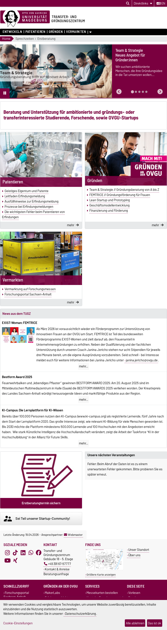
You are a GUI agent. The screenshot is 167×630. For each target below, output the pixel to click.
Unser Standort (138, 549)
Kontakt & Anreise (57, 569)
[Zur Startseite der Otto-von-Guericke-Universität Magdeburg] (25, 19)
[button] (118, 91)
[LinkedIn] (23, 552)
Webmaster (73, 534)
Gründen (56, 31)
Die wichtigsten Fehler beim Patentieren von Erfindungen (33, 214)
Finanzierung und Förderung (108, 210)
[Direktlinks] (143, 3)
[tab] (132, 91)
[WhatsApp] (31, 552)
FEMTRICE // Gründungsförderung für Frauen (119, 195)
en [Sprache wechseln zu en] (161, 3)
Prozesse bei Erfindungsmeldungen (29, 206)
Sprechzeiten (24, 38)
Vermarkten (76, 31)
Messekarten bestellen (102, 592)
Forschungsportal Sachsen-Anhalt (28, 294)
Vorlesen (134, 592)
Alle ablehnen (135, 623)
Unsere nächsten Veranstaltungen (111, 455)
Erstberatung (46, 38)
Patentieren (35, 31)
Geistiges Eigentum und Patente (26, 191)
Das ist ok (154, 623)
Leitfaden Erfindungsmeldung (25, 196)
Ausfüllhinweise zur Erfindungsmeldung (31, 201)
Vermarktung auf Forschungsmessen (30, 289)
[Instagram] (7, 552)
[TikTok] (15, 552)
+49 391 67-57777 (57, 563)
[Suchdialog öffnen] (127, 3)
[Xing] (15, 560)
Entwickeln (12, 31)
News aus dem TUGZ (16, 313)
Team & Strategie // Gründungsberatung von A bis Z (124, 189)
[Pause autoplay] (5, 93)
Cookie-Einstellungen (18, 623)
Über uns (134, 555)
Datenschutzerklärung (80, 613)
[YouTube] (7, 560)
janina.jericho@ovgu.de (142, 360)
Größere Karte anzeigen (101, 574)
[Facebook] (39, 552)
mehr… (83, 366)
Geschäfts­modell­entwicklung (109, 205)
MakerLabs (52, 592)
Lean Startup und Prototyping (109, 200)
